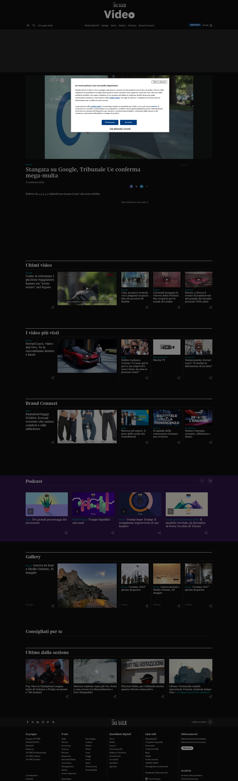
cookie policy (114, 98)
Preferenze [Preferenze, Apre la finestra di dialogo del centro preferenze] (110, 122)
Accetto (128, 122)
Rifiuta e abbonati (159, 82)
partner (154, 106)
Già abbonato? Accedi (120, 128)
